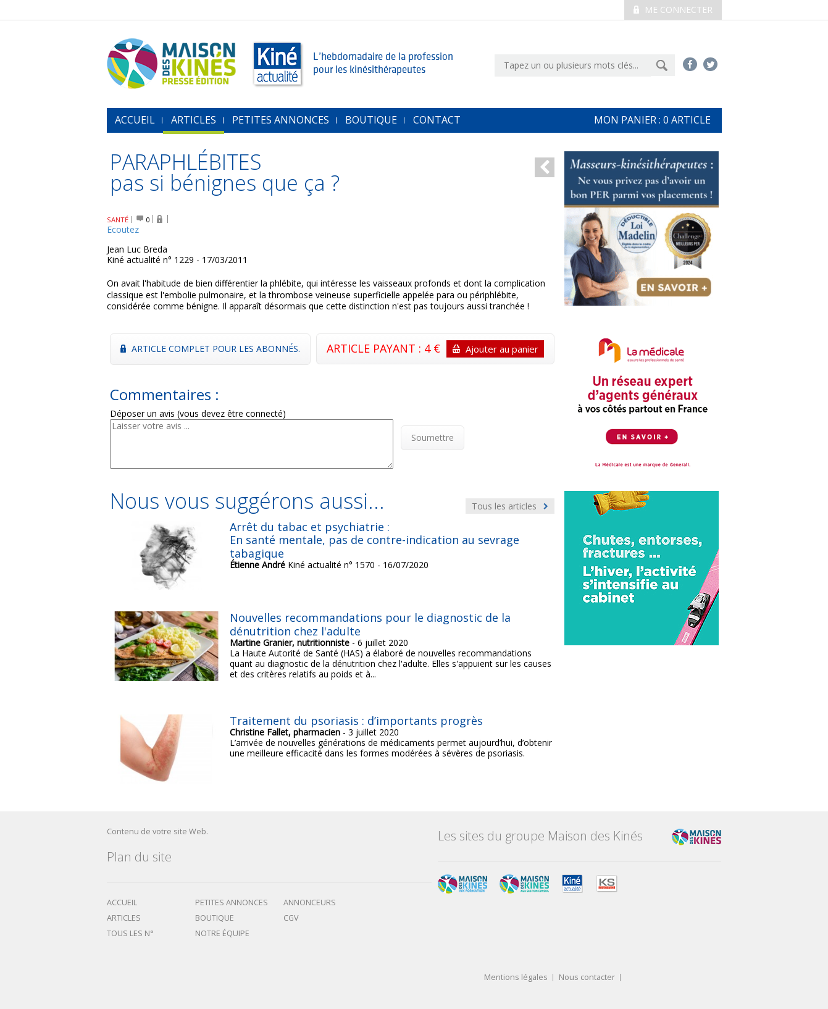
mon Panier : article (652, 120)
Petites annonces (280, 120)
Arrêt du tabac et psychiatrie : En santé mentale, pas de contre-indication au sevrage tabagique (374, 540)
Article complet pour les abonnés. (210, 348)
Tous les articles (510, 506)
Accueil (122, 902)
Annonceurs (309, 902)
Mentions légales (516, 978)
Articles (193, 120)
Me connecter (673, 9)
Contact (437, 120)
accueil (135, 120)
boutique (214, 918)
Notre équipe (222, 933)
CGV (291, 918)
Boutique (371, 120)
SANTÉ (117, 219)
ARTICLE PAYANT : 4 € (435, 349)
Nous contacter (587, 978)
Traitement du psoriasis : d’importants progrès (356, 720)
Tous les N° (130, 933)
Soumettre (432, 437)
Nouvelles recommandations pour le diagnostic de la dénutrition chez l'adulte (370, 624)
